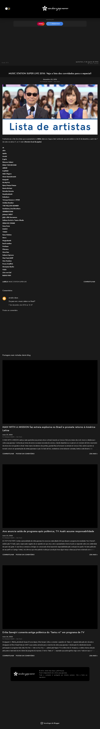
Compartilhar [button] (89, 282)
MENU (41, 24)
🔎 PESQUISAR (54, 24)
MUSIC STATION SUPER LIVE (18, 282)
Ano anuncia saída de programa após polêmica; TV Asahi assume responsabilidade (48, 531)
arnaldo (11, 298)
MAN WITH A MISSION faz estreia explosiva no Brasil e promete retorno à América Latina (48, 428)
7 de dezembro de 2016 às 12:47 (21, 305)
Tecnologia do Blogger (50, 723)
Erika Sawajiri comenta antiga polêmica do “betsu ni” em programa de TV (43, 632)
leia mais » (93, 454)
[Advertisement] (50, 43)
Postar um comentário (10, 310)
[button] (7, 8)
